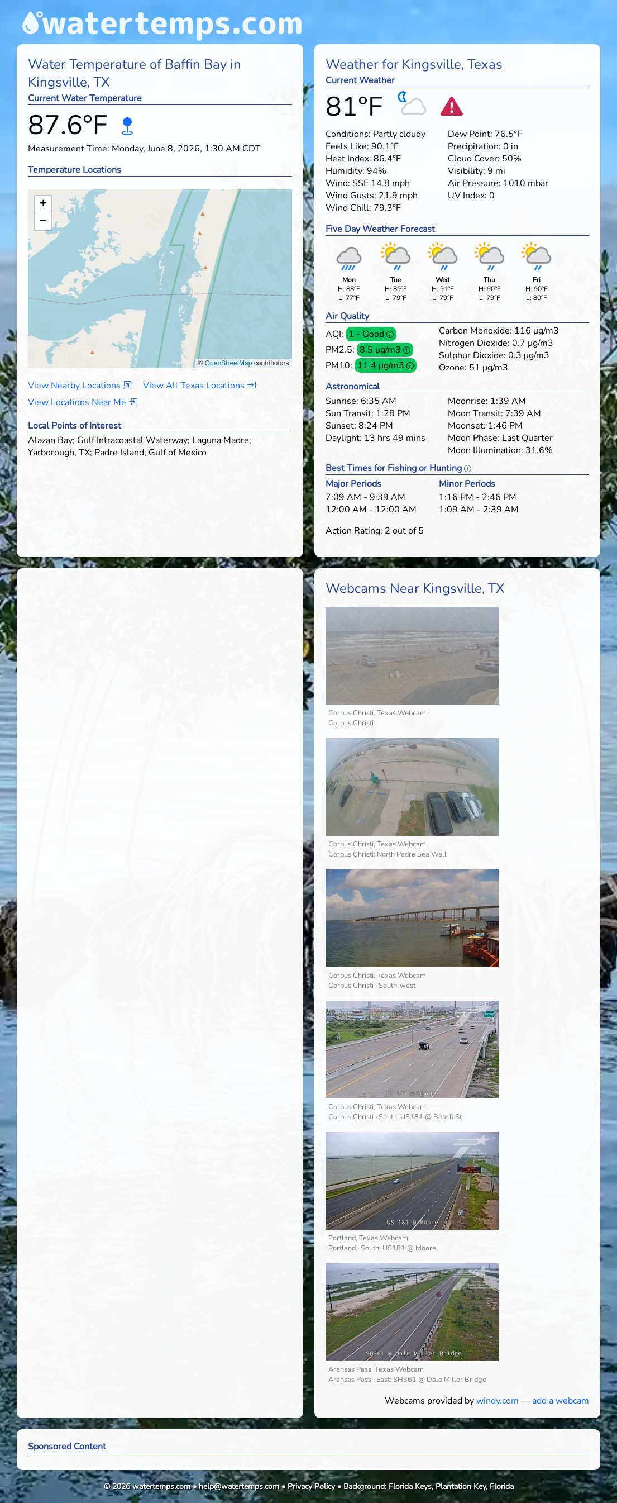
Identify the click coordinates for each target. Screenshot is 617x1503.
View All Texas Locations (199, 385)
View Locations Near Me (82, 402)
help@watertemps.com (239, 1486)
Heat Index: (348, 159)
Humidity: (345, 171)
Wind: (338, 183)
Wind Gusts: (351, 195)
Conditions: (348, 134)
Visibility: (466, 171)
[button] (160, 267)
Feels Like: (347, 146)
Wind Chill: (348, 208)
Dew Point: (470, 134)
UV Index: (467, 195)
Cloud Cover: (474, 159)
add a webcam (560, 1401)
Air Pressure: (474, 183)
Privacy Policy (311, 1486)
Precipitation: (474, 146)
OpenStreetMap (228, 363)
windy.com (497, 1401)
